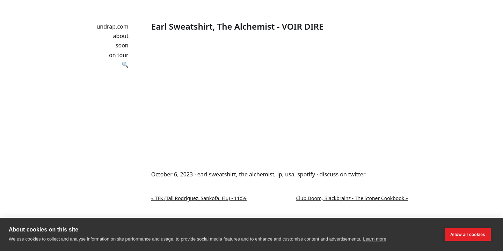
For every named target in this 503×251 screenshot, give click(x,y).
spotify (306, 174)
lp (279, 174)
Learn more (374, 239)
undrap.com (112, 26)
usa (289, 174)
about (121, 36)
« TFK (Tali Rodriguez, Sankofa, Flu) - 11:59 (199, 198)
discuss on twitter (343, 174)
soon (122, 45)
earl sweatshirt (216, 174)
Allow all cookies (467, 234)
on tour (119, 55)
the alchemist (256, 174)
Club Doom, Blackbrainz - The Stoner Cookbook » (352, 198)
